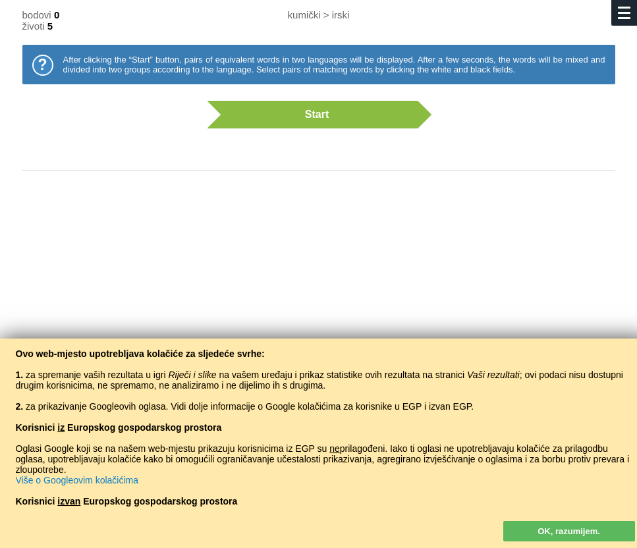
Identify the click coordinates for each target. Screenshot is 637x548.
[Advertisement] (318, 286)
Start (312, 114)
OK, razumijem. (569, 531)
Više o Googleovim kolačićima (77, 480)
